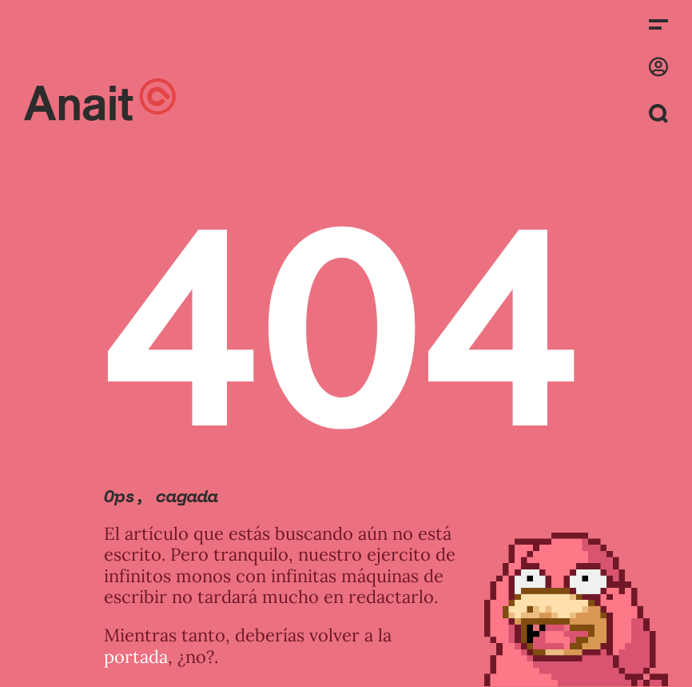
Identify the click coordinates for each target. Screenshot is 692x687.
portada (136, 656)
